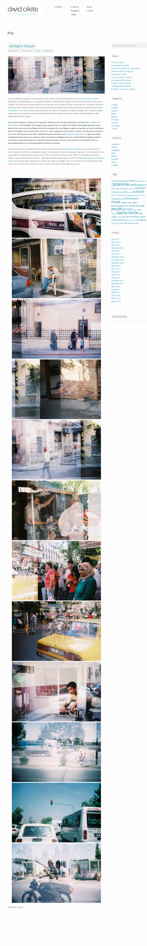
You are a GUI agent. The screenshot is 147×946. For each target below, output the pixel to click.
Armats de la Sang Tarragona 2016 (125, 68)
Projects (114, 123)
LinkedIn (114, 159)
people (116, 209)
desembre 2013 (117, 281)
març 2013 (115, 295)
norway (140, 205)
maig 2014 (115, 272)
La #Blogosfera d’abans (121, 86)
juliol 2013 (115, 287)
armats (131, 180)
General (114, 111)
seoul (119, 217)
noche (132, 206)
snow (114, 220)
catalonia (120, 184)
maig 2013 (115, 290)
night (129, 203)
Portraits (115, 120)
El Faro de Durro (118, 63)
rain (134, 210)
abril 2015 (115, 251)
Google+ (114, 165)
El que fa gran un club (120, 65)
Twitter (73, 15)
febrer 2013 (116, 298)
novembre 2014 (117, 260)
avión (145, 181)
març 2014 (115, 278)
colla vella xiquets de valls (125, 189)
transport (114, 223)
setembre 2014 (117, 263)
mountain (131, 198)
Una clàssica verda (119, 74)
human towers (140, 195)
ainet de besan (118, 181)
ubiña (121, 223)
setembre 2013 (117, 284)
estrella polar (122, 195)
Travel (38, 51)
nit (126, 206)
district (114, 195)
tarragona (141, 220)
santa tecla (127, 212)
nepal (124, 202)
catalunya (136, 184)
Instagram (75, 11)
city (113, 188)
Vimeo (114, 162)
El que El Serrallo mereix (121, 83)
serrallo (126, 216)
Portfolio (58, 7)
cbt (145, 185)
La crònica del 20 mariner (121, 77)
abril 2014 (115, 275)
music (116, 202)
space (126, 220)
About (89, 7)
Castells (114, 105)
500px (113, 156)
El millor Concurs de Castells (123, 89)
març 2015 (115, 254)
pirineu (128, 209)
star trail (132, 220)
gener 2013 (116, 301)
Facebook (75, 7)
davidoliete (13, 51)
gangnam (130, 195)
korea (122, 199)
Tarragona (115, 126)
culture (138, 192)
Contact (90, 11)
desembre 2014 (117, 257)
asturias (139, 181)
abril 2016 (115, 245)
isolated (115, 198)
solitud (120, 220)
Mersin (91, 105)
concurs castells (119, 192)
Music (113, 114)
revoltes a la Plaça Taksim (88, 99)
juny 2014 (115, 269)
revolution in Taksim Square (76, 149)
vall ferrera (129, 223)
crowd (130, 192)
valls (137, 223)
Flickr (113, 153)
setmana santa (137, 216)
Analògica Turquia (22, 46)
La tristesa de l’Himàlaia (121, 80)
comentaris (47, 51)
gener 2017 (116, 242)
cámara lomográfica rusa (76, 134)
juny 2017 (115, 239)
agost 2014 (116, 266)
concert (140, 188)
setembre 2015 (117, 248)
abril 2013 (115, 293)
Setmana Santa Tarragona (122, 71)
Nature (114, 117)
